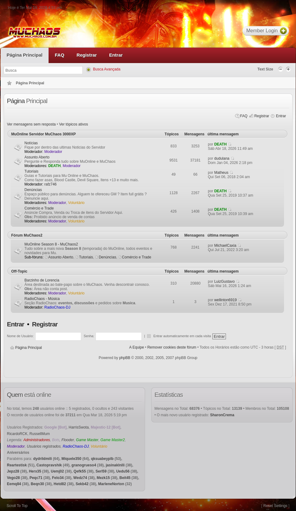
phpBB (124, 358)
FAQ (243, 116)
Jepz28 (13, 471)
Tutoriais (32, 171)
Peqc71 (36, 478)
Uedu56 (122, 471)
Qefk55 (79, 471)
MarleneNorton (111, 484)
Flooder (67, 440)
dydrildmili (42, 459)
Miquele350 (71, 459)
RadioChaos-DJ (57, 307)
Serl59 (101, 471)
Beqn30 (37, 484)
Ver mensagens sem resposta (31, 124)
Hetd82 (60, 484)
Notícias (31, 143)
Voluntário (76, 203)
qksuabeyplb (102, 459)
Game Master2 (113, 440)
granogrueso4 (84, 465)
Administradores (36, 440)
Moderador (53, 152)
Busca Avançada (106, 69)
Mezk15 (103, 478)
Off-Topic (19, 271)
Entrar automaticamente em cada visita (182, 336)
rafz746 (50, 184)
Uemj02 (57, 471)
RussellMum (40, 434)
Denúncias (33, 190)
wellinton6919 (225, 300)
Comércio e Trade (39, 208)
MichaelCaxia (225, 245)
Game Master (87, 440)
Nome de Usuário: (20, 336)
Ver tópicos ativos (73, 124)
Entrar (281, 116)
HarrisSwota (79, 427)
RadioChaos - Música (42, 299)
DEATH (220, 144)
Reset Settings (275, 506)
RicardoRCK (17, 434)
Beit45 (124, 478)
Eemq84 (14, 484)
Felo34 (58, 478)
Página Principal (28, 347)
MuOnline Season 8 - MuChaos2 (51, 244)
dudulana (221, 158)
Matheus (221, 172)
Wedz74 (80, 478)
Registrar (261, 116)
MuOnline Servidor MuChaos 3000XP (43, 134)
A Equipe (136, 347)
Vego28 (13, 478)
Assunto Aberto (37, 157)
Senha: (89, 336)
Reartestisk (17, 465)
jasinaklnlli (115, 465)
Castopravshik (49, 465)
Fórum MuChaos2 (26, 235)
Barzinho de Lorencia (42, 280)
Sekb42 (82, 484)
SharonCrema (222, 415)
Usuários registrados (44, 446)
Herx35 (35, 471)
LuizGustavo (224, 281)
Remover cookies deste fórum (171, 347)
